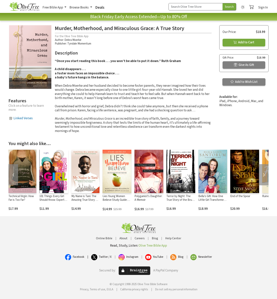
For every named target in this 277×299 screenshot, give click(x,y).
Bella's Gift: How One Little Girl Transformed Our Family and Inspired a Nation (212, 201)
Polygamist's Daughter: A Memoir (148, 198)
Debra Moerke (72, 40)
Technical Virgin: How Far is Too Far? (21, 198)
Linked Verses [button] (23, 118)
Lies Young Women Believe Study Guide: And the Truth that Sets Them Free (117, 201)
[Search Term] (196, 6)
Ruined (266, 196)
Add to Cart (244, 42)
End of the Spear (240, 196)
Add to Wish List (244, 82)
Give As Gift (244, 65)
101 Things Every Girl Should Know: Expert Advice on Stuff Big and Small (53, 201)
